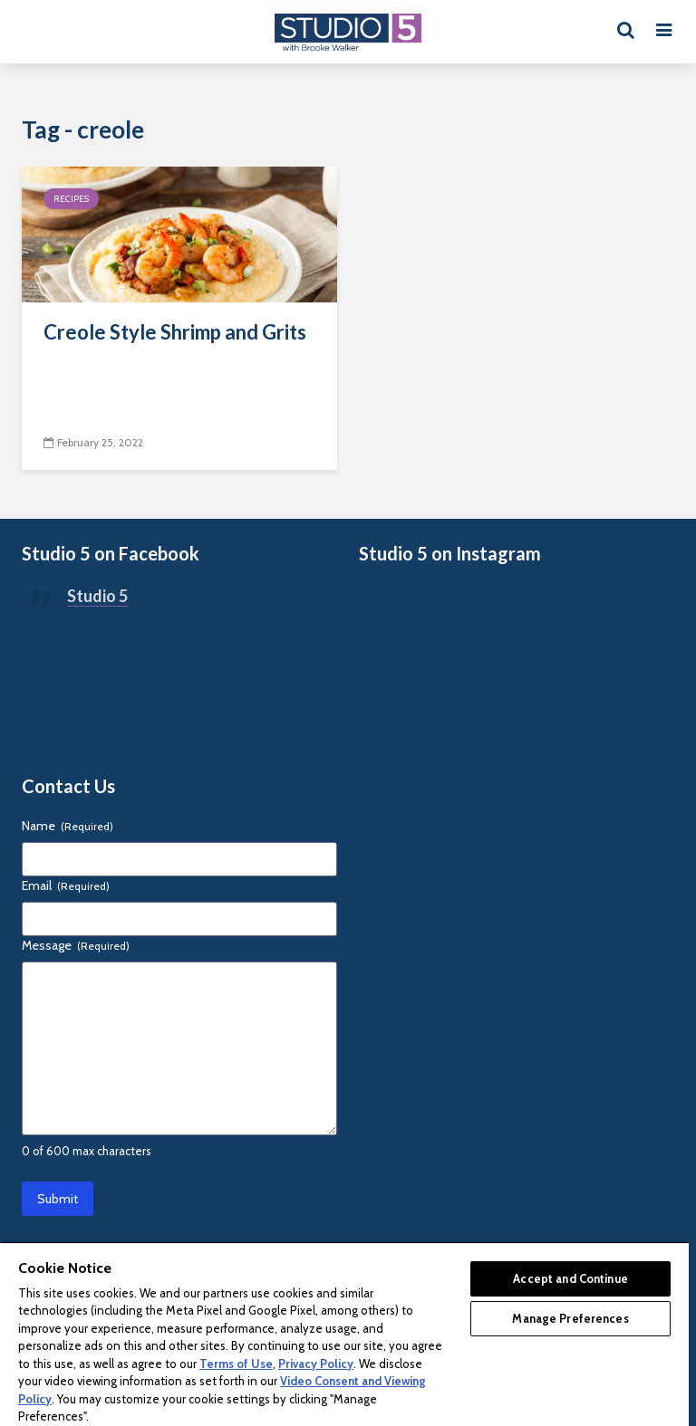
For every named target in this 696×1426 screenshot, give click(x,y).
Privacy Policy (315, 1363)
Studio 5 (97, 596)
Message (76, 945)
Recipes (71, 199)
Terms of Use (236, 1363)
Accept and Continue (570, 1278)
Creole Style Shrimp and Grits (175, 332)
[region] (344, 1333)
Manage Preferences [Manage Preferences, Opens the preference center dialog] (570, 1318)
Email (66, 885)
